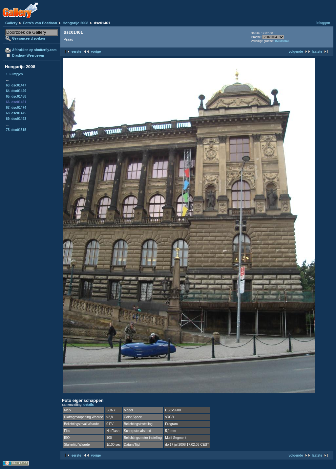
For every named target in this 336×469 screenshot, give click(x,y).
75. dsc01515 (16, 130)
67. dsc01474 (16, 107)
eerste (76, 51)
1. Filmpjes (14, 74)
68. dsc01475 (16, 113)
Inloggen (323, 23)
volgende (295, 51)
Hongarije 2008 (75, 23)
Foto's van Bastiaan (40, 23)
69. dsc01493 (16, 119)
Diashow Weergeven (28, 55)
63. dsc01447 (16, 85)
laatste (317, 51)
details (88, 404)
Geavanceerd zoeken (28, 38)
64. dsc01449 (16, 91)
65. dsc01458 (16, 96)
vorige (96, 51)
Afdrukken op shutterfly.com (34, 50)
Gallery (11, 23)
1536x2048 (281, 41)
